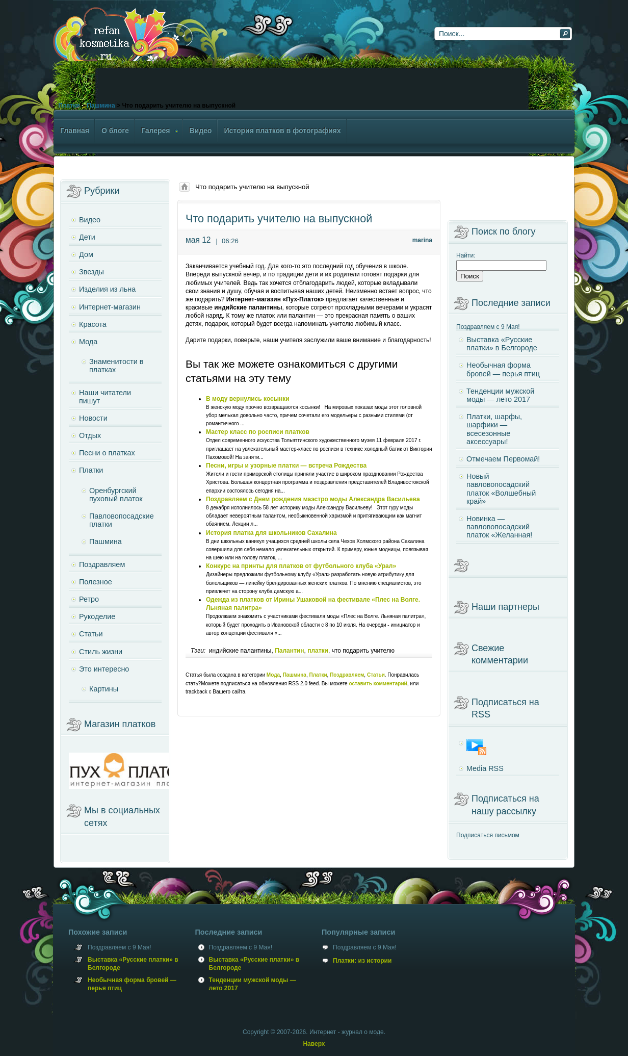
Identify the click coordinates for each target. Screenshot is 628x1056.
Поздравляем (347, 675)
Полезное (95, 582)
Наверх (314, 1043)
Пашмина (101, 105)
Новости (93, 418)
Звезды (91, 272)
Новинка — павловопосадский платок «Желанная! (499, 526)
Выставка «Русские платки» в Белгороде (501, 344)
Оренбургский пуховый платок (116, 494)
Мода (273, 675)
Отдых (90, 435)
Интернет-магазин (110, 307)
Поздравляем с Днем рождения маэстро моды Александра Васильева (313, 499)
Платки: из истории (362, 960)
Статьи (376, 675)
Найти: (466, 255)
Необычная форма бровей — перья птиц (503, 369)
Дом (86, 254)
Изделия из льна (107, 289)
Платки (69, 105)
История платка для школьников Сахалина (271, 532)
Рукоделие (97, 616)
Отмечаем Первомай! (503, 459)
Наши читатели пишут (105, 397)
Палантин (289, 650)
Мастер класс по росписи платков (257, 431)
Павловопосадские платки (121, 520)
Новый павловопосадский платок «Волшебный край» (501, 488)
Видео (89, 220)
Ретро (89, 599)
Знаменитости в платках (116, 365)
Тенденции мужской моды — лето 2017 (500, 395)
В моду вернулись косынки (248, 398)
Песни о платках (107, 453)
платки (317, 650)
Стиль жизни (100, 652)
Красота (93, 324)
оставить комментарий (378, 683)
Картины (103, 689)
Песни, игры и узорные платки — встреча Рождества (286, 465)
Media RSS (485, 768)
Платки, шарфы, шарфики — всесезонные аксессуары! (494, 429)
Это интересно (104, 669)
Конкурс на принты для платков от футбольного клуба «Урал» (301, 566)
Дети (87, 237)
